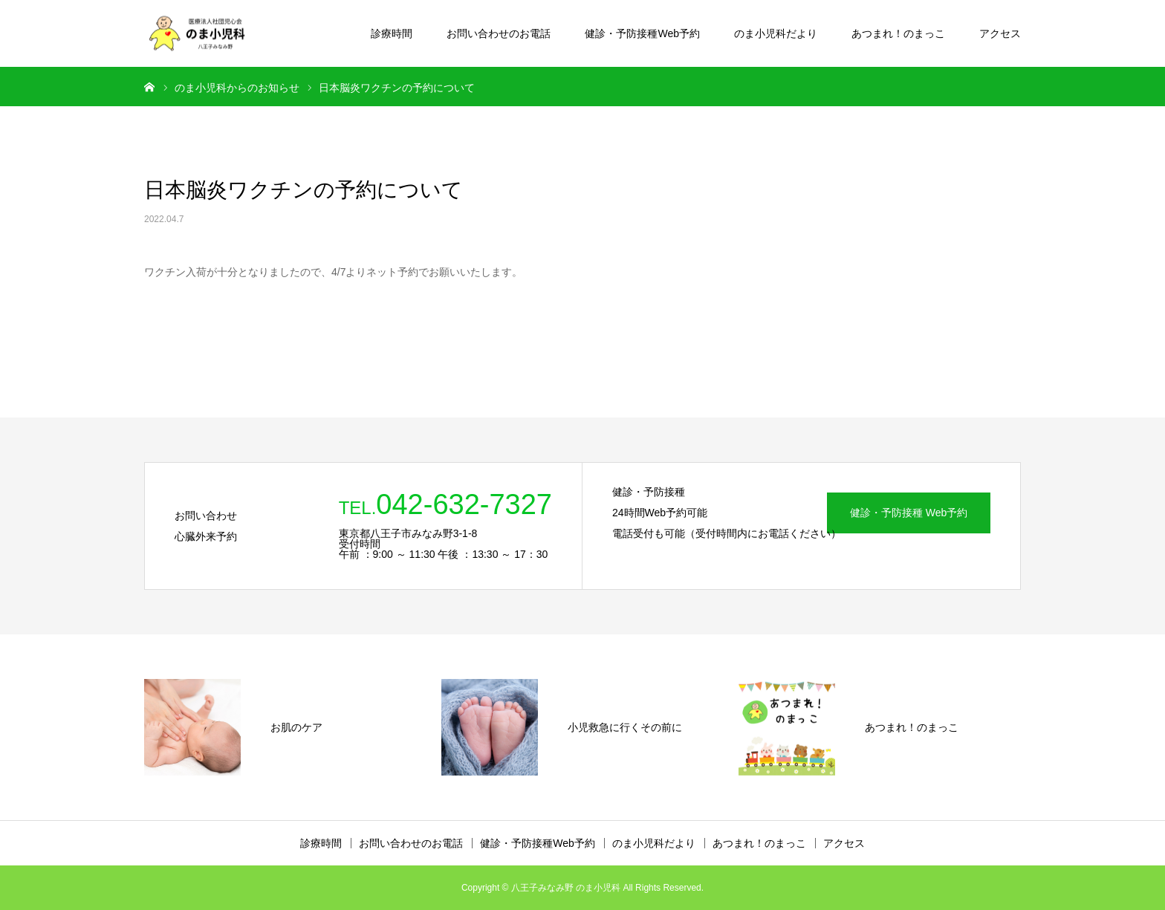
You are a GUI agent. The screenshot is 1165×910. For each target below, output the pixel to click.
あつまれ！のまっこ (898, 33)
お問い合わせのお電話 (499, 33)
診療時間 (391, 33)
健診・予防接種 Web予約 (908, 513)
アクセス (1000, 33)
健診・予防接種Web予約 (642, 33)
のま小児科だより (775, 33)
